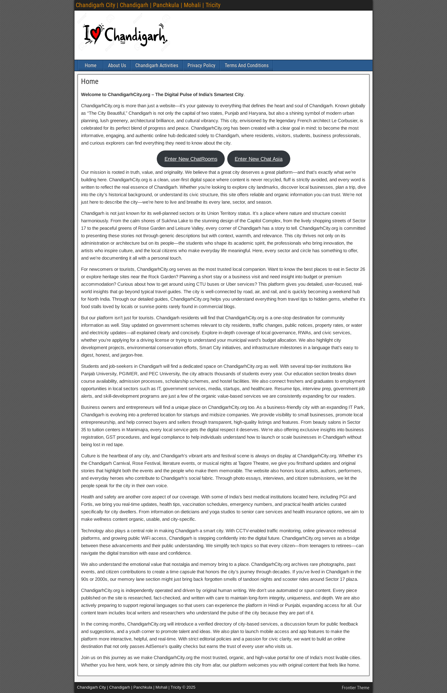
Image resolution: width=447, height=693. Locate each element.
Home (91, 65)
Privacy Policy (201, 65)
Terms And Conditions (247, 65)
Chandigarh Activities (156, 65)
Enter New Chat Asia (258, 159)
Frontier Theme (355, 688)
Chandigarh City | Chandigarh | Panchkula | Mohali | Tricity (148, 5)
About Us (117, 65)
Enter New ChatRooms (191, 159)
